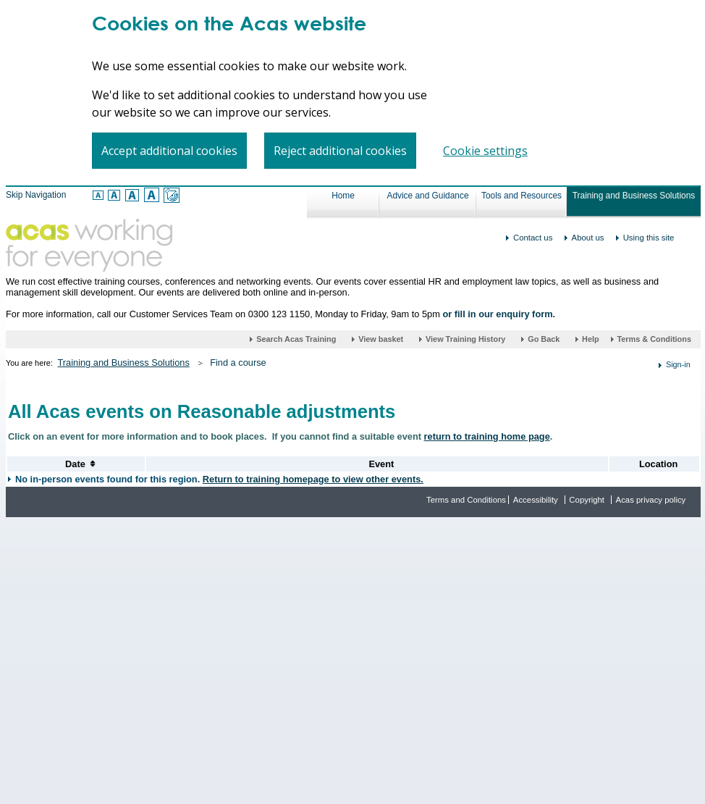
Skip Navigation (36, 195)
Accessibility (535, 499)
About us (588, 237)
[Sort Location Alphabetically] (658, 464)
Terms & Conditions (654, 339)
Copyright (586, 499)
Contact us (532, 237)
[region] (352, 93)
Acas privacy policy (651, 499)
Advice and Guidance (427, 195)
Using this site (649, 237)
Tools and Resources (521, 195)
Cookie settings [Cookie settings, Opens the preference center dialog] (485, 151)
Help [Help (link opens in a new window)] (591, 339)
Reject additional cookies (340, 151)
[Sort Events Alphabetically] (381, 464)
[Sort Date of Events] (75, 464)
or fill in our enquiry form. (498, 314)
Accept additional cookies (169, 151)
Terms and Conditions (466, 499)
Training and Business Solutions (634, 195)
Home (343, 195)
